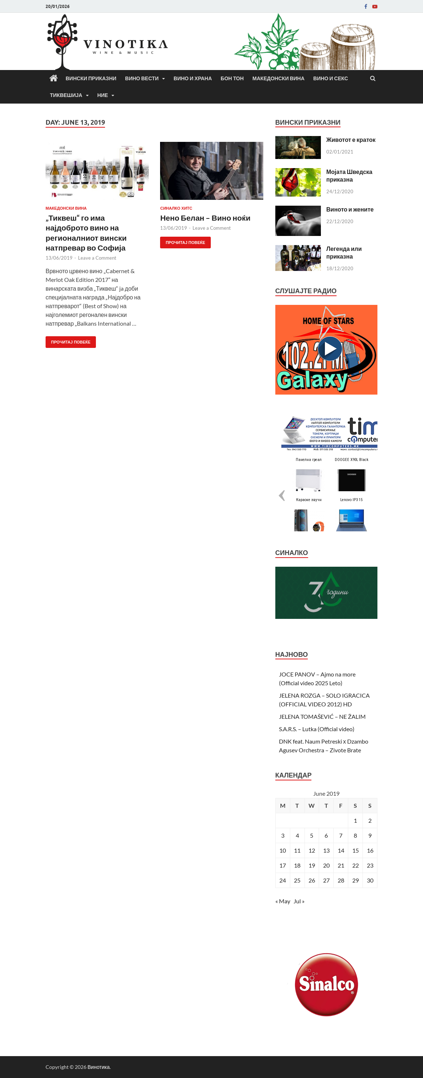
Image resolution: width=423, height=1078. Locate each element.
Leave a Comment (97, 258)
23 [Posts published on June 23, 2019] (370, 865)
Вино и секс (330, 78)
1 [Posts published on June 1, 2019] (355, 820)
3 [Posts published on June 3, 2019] (282, 835)
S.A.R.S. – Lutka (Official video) (316, 728)
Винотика (99, 1067)
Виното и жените (350, 209)
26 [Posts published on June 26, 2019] (311, 880)
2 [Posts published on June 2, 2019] (370, 820)
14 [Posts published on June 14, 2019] (341, 850)
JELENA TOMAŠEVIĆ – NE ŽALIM (322, 716)
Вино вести (142, 78)
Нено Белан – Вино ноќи (205, 217)
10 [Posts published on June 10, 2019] (282, 850)
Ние (102, 95)
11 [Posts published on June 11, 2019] (297, 850)
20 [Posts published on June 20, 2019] (326, 865)
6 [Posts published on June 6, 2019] (326, 835)
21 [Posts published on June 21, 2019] (341, 865)
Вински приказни (91, 78)
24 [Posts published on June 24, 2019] (282, 880)
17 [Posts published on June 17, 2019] (282, 865)
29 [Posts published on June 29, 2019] (355, 880)
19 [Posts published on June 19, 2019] (311, 865)
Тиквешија (66, 95)
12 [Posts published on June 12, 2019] (311, 850)
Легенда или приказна (344, 252)
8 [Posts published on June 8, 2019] (355, 835)
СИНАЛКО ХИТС (176, 208)
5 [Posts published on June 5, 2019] (311, 835)
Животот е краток (351, 139)
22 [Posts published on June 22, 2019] (355, 865)
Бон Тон (232, 78)
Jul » (299, 900)
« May (282, 900)
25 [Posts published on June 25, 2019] (297, 880)
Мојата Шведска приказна (349, 175)
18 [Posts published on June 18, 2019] (297, 865)
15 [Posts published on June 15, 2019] (355, 850)
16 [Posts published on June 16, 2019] (370, 850)
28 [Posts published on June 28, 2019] (341, 880)
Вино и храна (193, 78)
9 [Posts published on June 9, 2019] (370, 835)
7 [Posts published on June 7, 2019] (340, 835)
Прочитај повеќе (68, 340)
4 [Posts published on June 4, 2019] (297, 835)
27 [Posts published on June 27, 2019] (326, 880)
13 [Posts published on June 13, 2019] (326, 850)
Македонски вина (278, 78)
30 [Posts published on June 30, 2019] (370, 880)
